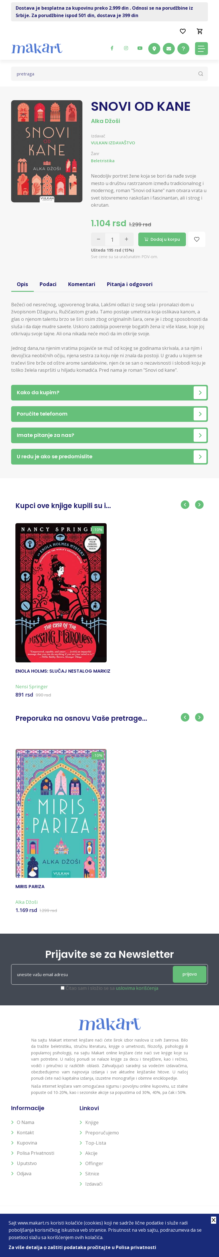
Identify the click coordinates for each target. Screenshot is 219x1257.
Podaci (47, 284)
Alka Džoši (105, 121)
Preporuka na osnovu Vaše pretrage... (81, 718)
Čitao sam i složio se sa (112, 993)
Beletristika (103, 160)
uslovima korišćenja (137, 993)
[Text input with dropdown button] (109, 74)
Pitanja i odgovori (130, 284)
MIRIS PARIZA (29, 891)
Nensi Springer (31, 691)
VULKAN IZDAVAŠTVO (113, 142)
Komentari (81, 284)
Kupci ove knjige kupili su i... (63, 505)
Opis (22, 284)
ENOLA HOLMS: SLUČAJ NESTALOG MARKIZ (62, 676)
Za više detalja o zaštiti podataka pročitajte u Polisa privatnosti (82, 1247)
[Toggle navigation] (201, 48)
